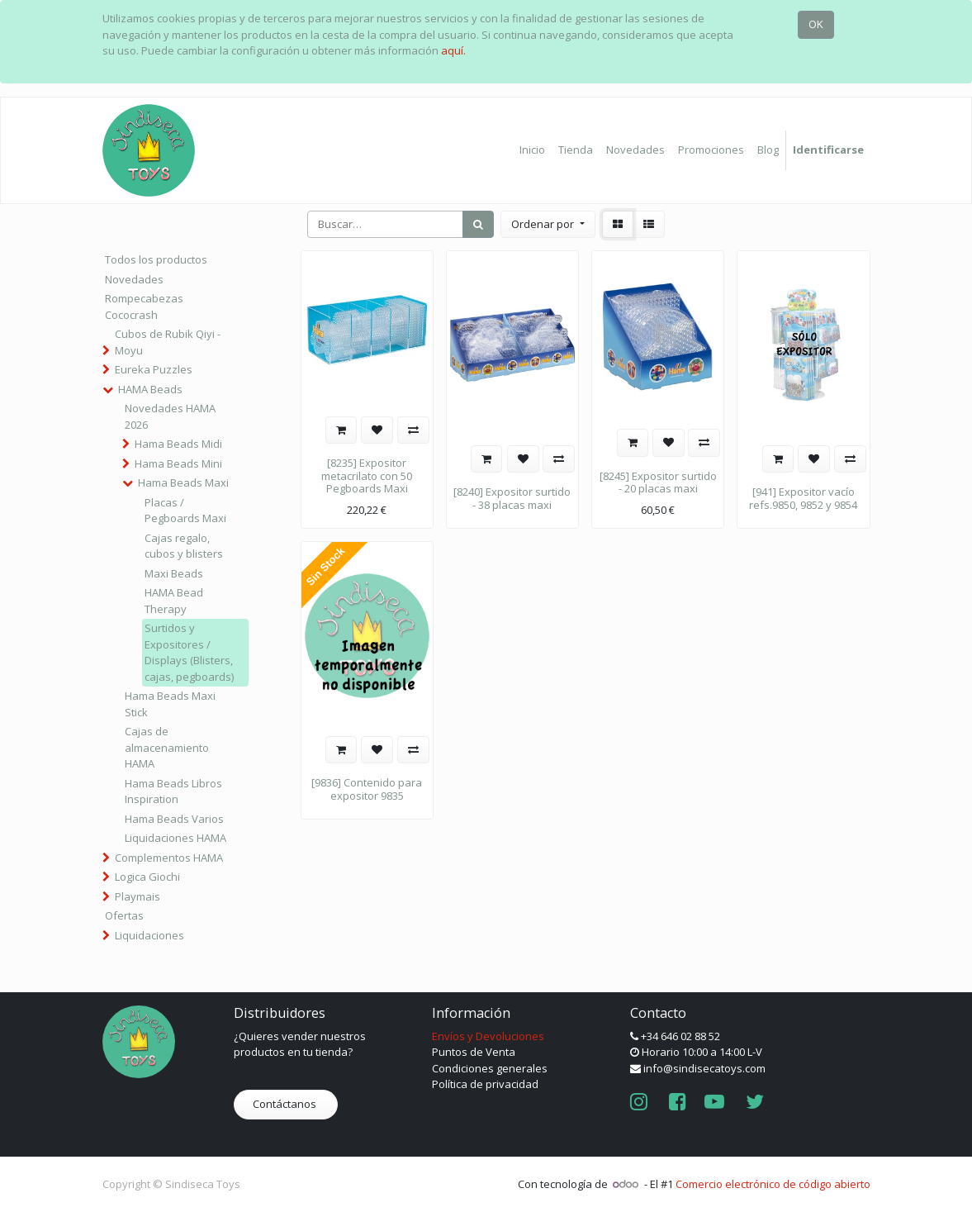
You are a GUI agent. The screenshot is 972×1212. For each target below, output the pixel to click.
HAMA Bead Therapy (174, 600)
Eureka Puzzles (153, 369)
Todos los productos (156, 259)
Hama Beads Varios (174, 818)
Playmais (137, 896)
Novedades (134, 279)
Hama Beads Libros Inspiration (173, 791)
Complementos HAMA (169, 857)
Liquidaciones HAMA (175, 837)
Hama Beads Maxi (183, 482)
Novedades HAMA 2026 (170, 416)
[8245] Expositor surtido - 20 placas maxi (658, 482)
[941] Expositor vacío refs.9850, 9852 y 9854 (803, 498)
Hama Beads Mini (178, 463)
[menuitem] (532, 150)
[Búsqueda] (478, 225)
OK (815, 24)
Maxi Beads (174, 573)
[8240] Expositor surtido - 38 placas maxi (512, 498)
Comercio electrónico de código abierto (773, 1183)
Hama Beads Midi (178, 443)
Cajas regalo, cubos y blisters (184, 546)
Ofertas (124, 915)
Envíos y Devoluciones (488, 1036)
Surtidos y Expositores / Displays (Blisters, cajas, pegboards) (189, 652)
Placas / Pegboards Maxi (185, 510)
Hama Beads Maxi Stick (170, 704)
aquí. (453, 50)
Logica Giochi (147, 876)
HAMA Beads (150, 389)
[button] (547, 225)
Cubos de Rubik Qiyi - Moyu (167, 342)
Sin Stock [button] (325, 567)
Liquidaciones (149, 935)
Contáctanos (286, 1103)
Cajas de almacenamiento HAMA (167, 747)
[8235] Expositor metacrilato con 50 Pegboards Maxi (366, 475)
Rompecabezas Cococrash (144, 306)
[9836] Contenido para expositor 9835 (366, 789)
